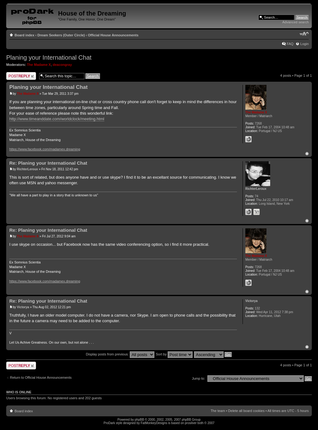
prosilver (191, 423)
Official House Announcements (113, 35)
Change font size (304, 34)
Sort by (174, 354)
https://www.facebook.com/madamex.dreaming (44, 149)
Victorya (23, 307)
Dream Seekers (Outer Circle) (61, 35)
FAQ (290, 44)
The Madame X (39, 64)
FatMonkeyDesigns (154, 423)
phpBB (139, 419)
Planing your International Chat (49, 57)
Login (304, 44)
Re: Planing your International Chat (48, 163)
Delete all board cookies (246, 411)
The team (218, 411)
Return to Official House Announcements (41, 377)
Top (307, 153)
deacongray (62, 64)
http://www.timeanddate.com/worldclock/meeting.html (56, 119)
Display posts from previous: (120, 354)
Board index (24, 35)
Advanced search (295, 22)
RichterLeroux (27, 169)
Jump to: (198, 378)
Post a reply (21, 76)
